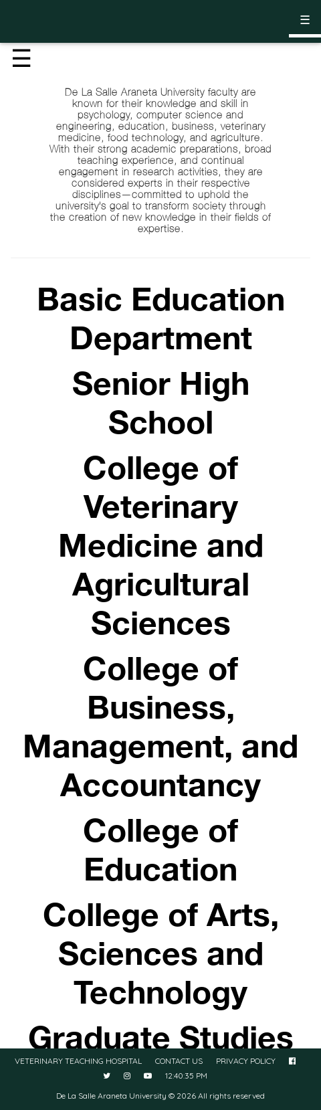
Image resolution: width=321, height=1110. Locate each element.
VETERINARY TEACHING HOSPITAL (78, 1061)
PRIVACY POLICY (246, 1061)
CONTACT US (179, 1061)
